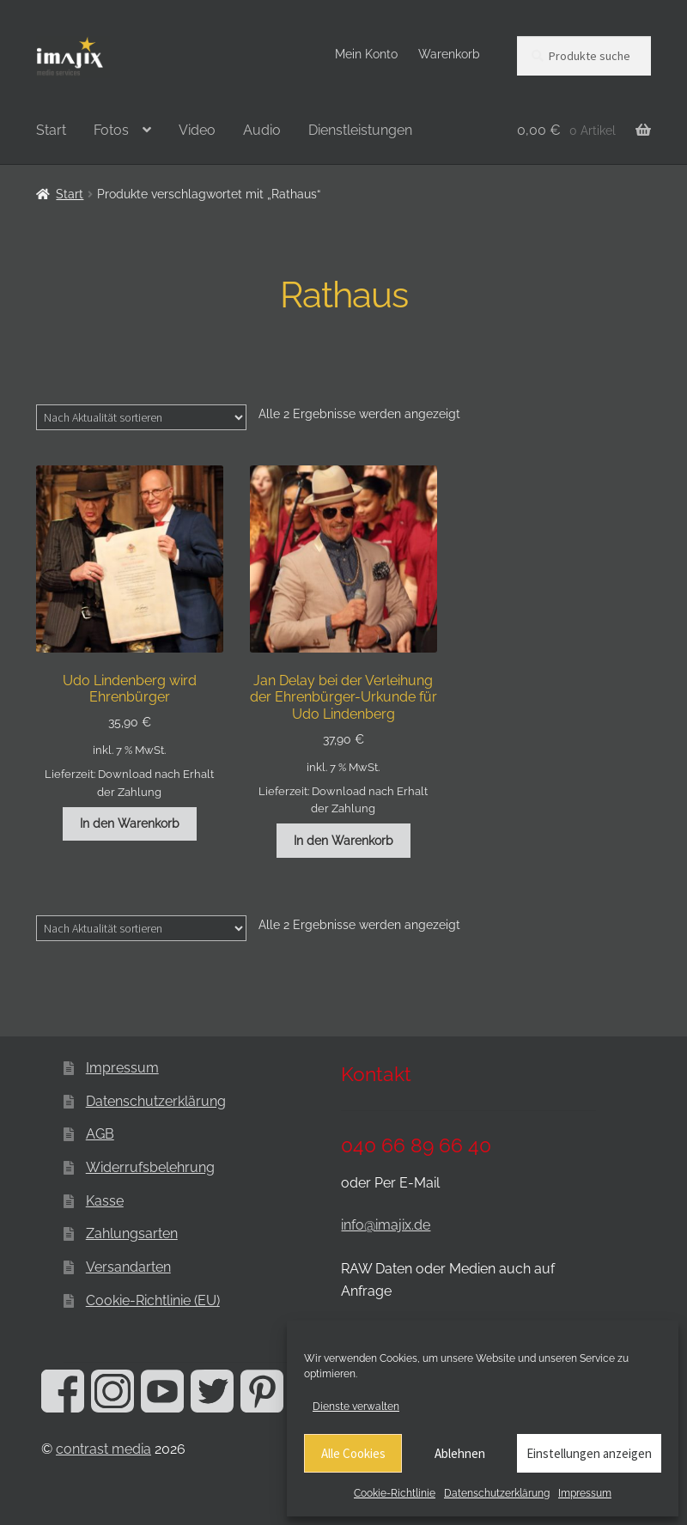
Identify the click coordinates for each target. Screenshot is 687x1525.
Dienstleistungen (360, 130)
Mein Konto (366, 54)
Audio (262, 130)
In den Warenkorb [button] (129, 823)
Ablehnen (460, 1453)
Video (197, 130)
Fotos (111, 130)
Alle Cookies (353, 1453)
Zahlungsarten (132, 1233)
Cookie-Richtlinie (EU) (153, 1300)
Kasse (105, 1201)
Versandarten (128, 1267)
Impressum (584, 1493)
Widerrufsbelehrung (150, 1167)
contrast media (103, 1449)
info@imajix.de (385, 1225)
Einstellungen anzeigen (589, 1453)
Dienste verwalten (356, 1406)
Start (51, 130)
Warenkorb (449, 54)
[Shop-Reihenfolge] (141, 417)
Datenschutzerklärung (497, 1493)
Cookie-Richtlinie (394, 1493)
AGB (100, 1134)
